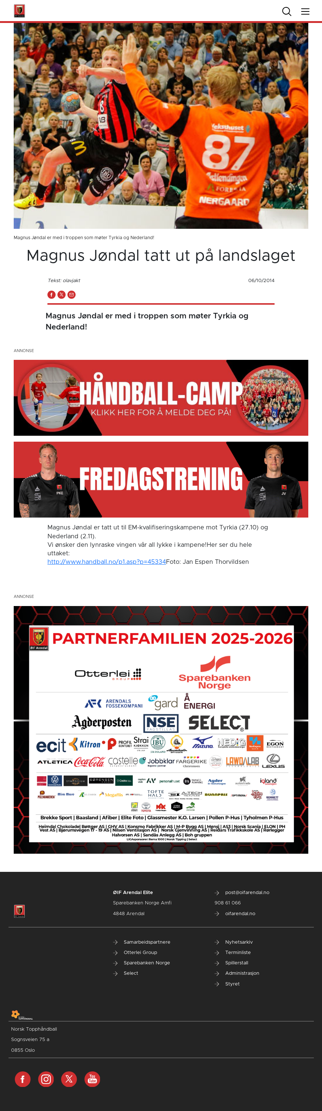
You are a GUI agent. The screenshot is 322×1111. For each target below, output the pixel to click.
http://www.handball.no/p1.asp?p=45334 (106, 562)
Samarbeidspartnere (141, 942)
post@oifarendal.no (242, 892)
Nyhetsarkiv (234, 942)
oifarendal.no (235, 913)
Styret (227, 984)
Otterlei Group (135, 952)
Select (125, 973)
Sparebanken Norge (141, 963)
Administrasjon (237, 973)
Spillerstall (231, 963)
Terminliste (233, 952)
